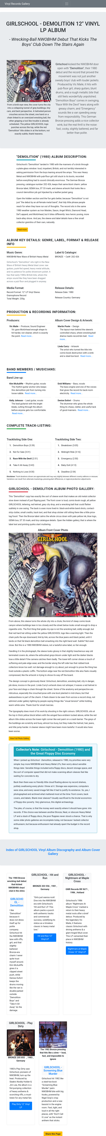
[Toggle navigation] (66, 3)
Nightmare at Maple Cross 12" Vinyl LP (77, 950)
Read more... (27, 336)
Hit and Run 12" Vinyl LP (45, 937)
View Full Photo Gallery (19, 738)
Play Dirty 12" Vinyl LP (21, 1106)
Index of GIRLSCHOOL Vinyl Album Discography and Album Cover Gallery (53, 852)
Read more (22, 230)
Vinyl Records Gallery (17, 3)
